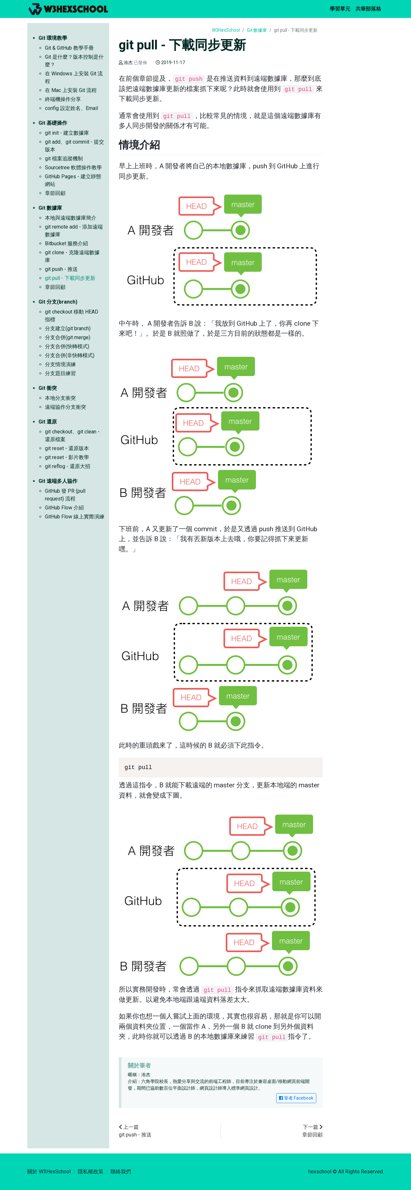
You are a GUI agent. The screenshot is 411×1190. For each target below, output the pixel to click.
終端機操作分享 (63, 99)
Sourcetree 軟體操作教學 (73, 167)
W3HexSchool (226, 30)
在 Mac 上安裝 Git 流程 (71, 90)
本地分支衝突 (60, 398)
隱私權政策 (90, 1172)
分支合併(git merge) (67, 337)
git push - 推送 (61, 269)
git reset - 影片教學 (67, 457)
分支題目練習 (60, 373)
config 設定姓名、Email (71, 108)
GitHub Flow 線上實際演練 (74, 517)
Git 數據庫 (257, 30)
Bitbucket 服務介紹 (66, 243)
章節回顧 (55, 193)
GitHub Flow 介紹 (64, 508)
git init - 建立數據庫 (67, 133)
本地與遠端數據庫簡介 (70, 218)
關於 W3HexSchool (49, 1172)
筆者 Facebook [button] (296, 1098)
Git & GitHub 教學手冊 (69, 48)
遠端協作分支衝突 (65, 407)
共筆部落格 (369, 8)
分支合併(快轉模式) (67, 346)
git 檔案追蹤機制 (64, 158)
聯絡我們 (120, 1172)
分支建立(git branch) (68, 328)
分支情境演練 (60, 364)
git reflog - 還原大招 (67, 466)
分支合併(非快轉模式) (69, 355)
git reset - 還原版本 (67, 448)
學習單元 (341, 8)
